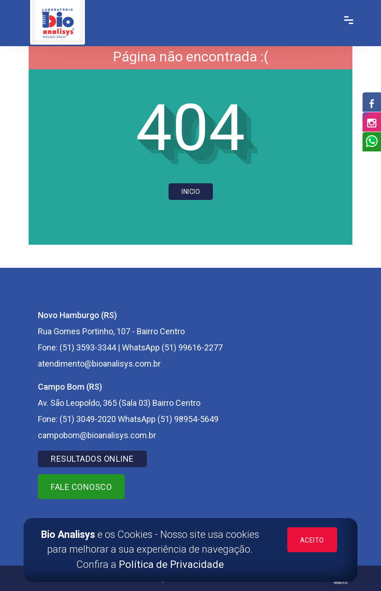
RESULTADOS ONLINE (92, 459)
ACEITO (312, 540)
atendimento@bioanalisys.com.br (99, 363)
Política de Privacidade (171, 564)
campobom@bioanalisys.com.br (97, 435)
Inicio (190, 191)
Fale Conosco (81, 487)
